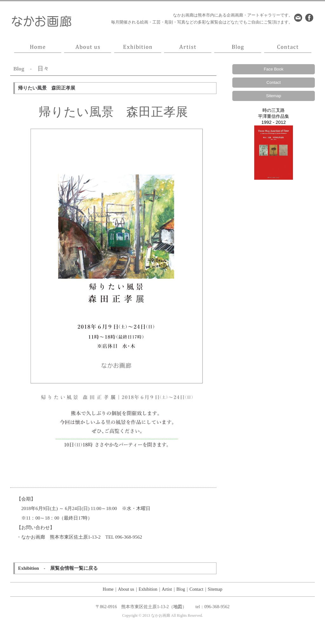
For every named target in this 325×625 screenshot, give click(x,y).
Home (108, 589)
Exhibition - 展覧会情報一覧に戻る (58, 568)
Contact (274, 82)
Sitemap (273, 95)
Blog (180, 589)
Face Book (273, 69)
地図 (177, 606)
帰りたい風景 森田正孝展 (46, 88)
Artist (167, 589)
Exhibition (148, 589)
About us (126, 589)
